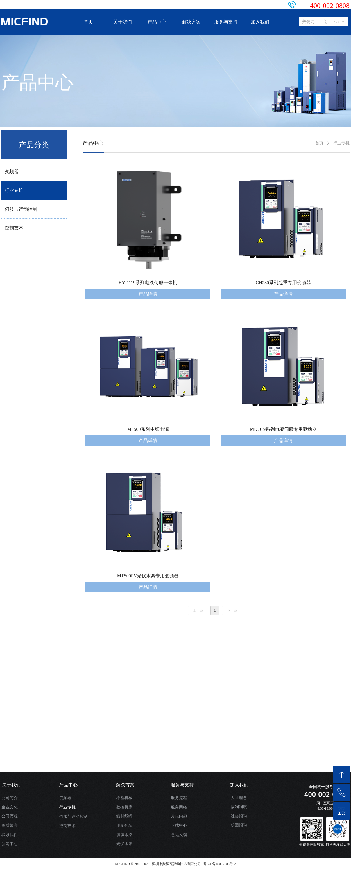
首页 (319, 143)
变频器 (12, 171)
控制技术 (14, 227)
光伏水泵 (124, 844)
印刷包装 (124, 825)
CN (336, 22)
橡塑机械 (124, 798)
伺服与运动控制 (21, 209)
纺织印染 (124, 835)
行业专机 (14, 190)
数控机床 (124, 807)
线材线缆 (124, 816)
